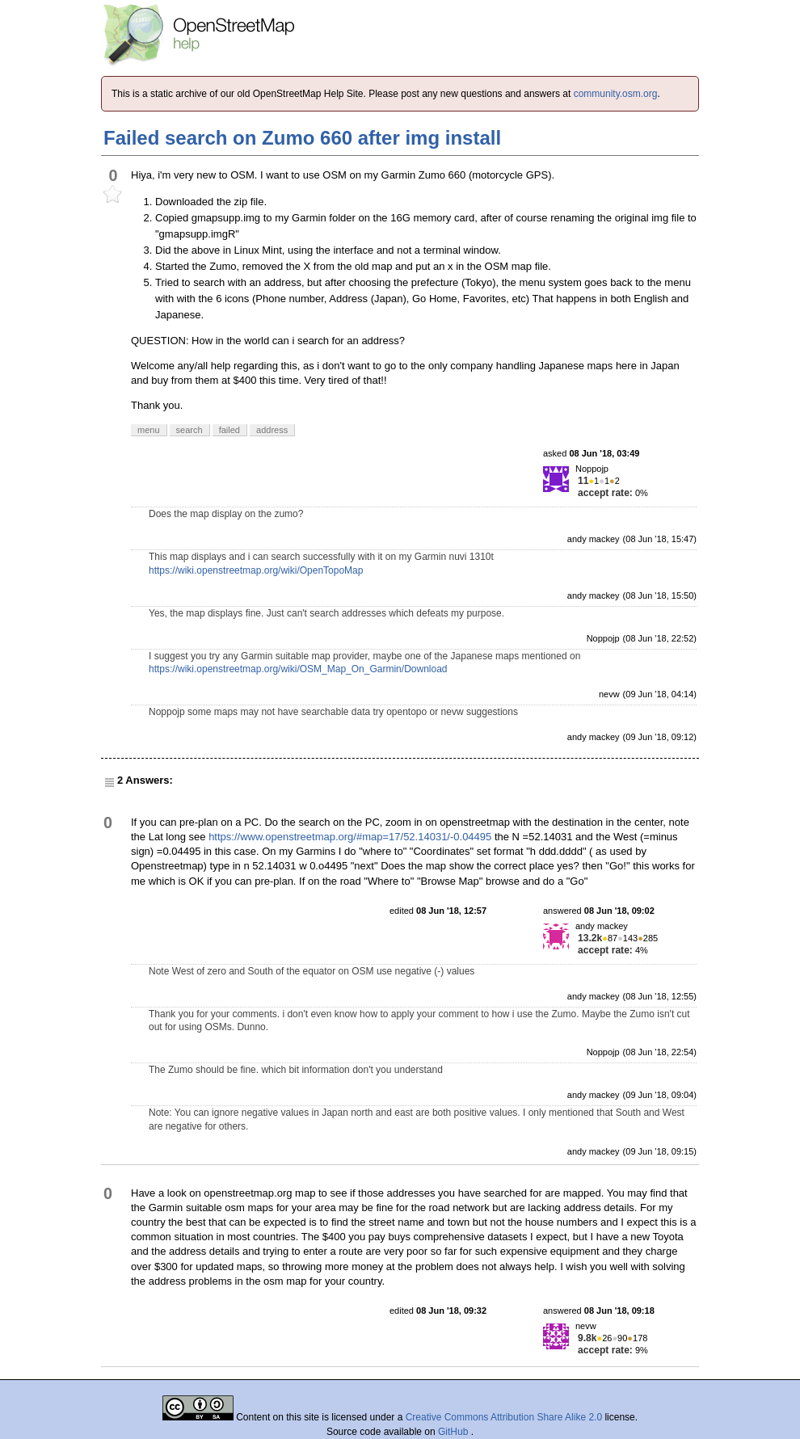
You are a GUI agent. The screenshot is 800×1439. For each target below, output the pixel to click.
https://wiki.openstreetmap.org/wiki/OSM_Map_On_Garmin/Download (298, 669)
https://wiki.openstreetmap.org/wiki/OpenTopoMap (256, 570)
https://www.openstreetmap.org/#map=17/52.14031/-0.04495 (349, 837)
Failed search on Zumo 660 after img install (302, 138)
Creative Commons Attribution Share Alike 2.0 (504, 1417)
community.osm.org (616, 93)
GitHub (454, 1431)
